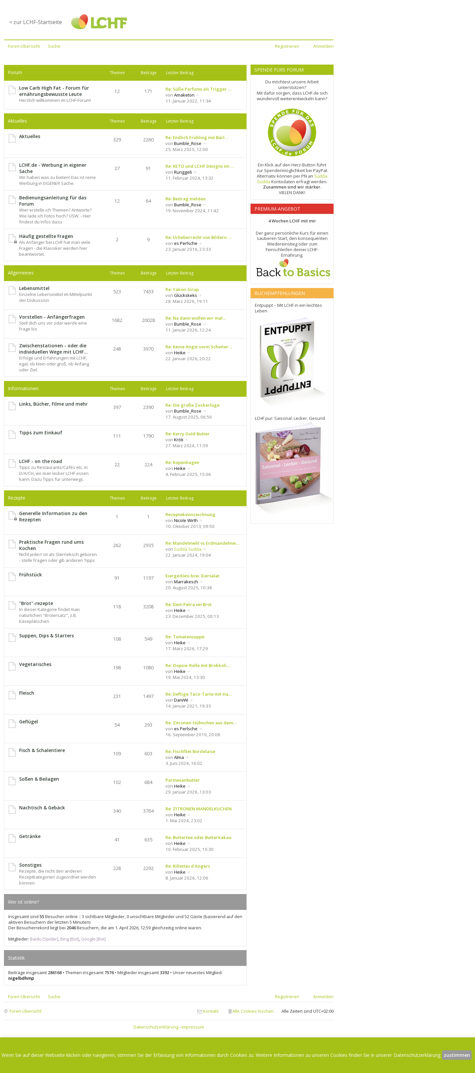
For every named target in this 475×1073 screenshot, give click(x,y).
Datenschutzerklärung (156, 1027)
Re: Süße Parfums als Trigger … (198, 89)
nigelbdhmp (21, 978)
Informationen (23, 388)
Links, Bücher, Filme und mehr (53, 404)
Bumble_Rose (187, 143)
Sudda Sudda (187, 549)
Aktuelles (17, 121)
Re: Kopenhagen (182, 462)
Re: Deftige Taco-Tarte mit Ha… (198, 694)
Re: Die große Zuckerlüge (192, 405)
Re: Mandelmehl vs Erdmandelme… (202, 543)
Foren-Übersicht (26, 1011)
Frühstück (30, 574)
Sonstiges (30, 865)
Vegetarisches (35, 664)
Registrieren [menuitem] (287, 46)
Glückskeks (185, 295)
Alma (179, 757)
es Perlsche (185, 243)
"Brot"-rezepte (36, 603)
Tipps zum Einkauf (40, 432)
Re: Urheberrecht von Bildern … (198, 237)
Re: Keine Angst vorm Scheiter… (198, 347)
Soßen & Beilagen (39, 779)
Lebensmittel (34, 288)
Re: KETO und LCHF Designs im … (199, 166)
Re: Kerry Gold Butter (187, 434)
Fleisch (26, 693)
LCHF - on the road (40, 461)
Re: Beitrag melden (185, 199)
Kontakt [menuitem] (211, 1011)
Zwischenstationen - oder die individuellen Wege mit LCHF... (53, 348)
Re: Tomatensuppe (184, 637)
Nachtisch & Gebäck (42, 807)
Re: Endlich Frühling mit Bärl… (196, 137)
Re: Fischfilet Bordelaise (190, 751)
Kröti (178, 440)
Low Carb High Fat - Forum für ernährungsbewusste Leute (54, 91)
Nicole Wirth (186, 520)
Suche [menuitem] (54, 46)
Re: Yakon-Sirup (182, 289)
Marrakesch (186, 582)
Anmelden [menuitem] (323, 46)
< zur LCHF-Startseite (35, 22)
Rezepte (16, 498)
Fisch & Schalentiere (42, 750)
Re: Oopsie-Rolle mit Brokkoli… (197, 665)
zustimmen (457, 1055)
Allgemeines (21, 273)
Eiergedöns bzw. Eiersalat (192, 576)
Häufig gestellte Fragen (46, 236)
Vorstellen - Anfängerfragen (52, 317)
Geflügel (28, 721)
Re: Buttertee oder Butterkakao (198, 837)
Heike (180, 353)
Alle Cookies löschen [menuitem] (253, 1011)
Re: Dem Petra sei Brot (188, 604)
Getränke (30, 836)
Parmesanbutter (182, 780)
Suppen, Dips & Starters (46, 635)
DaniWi (181, 700)
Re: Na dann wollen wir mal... (195, 318)
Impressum (193, 1027)
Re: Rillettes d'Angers (187, 866)
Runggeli (183, 172)
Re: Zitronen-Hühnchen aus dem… (201, 723)
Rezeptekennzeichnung (190, 514)
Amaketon (184, 95)
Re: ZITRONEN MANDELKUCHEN (198, 809)
